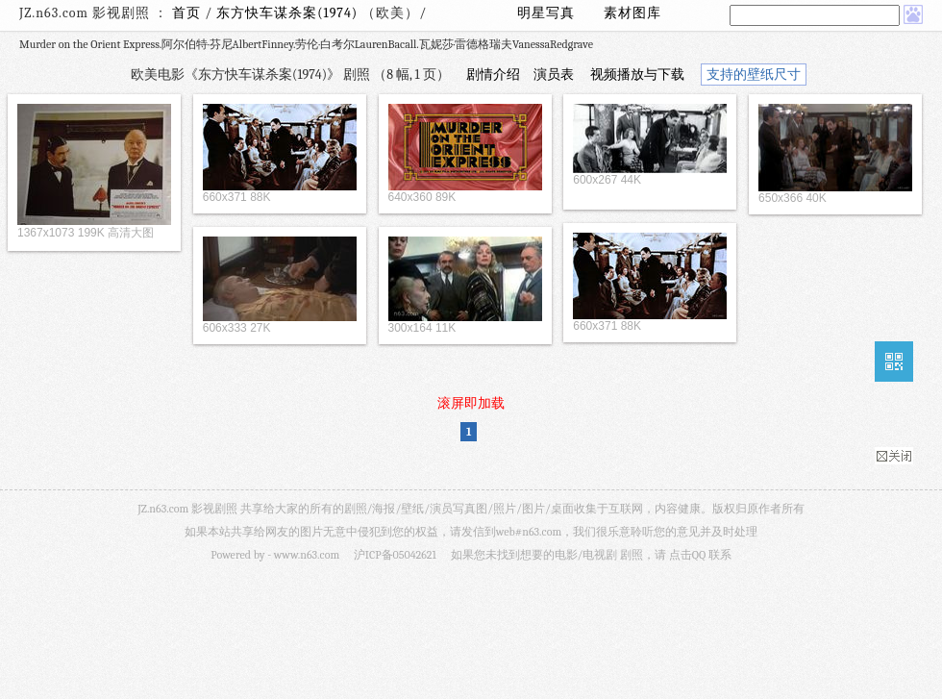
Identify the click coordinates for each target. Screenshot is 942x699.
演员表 (553, 74)
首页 (186, 13)
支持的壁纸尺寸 (753, 74)
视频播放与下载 (637, 74)
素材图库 (632, 13)
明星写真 (546, 13)
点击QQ (687, 555)
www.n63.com (306, 555)
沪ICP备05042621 (395, 555)
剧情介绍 (493, 74)
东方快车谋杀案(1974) (288, 13)
